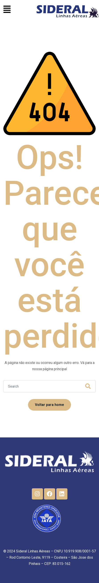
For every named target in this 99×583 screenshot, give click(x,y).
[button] (7, 10)
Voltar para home (49, 405)
